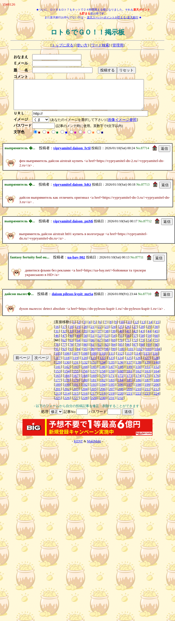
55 (120, 341)
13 (143, 328)
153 (58, 377)
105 (58, 359)
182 (103, 386)
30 (156, 332)
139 (147, 368)
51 (92, 341)
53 (106, 341)
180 (85, 386)
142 (67, 372)
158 (103, 377)
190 (67, 390)
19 (78, 332)
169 (93, 381)
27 (135, 332)
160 (120, 377)
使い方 (82, 45)
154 (67, 377)
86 (128, 350)
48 (71, 341)
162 (138, 377)
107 (76, 359)
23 (106, 332)
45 (156, 337)
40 (120, 337)
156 (85, 377)
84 (114, 350)
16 (57, 332)
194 (103, 390)
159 (111, 377)
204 (85, 395)
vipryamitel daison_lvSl (72, 154)
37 (99, 337)
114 (138, 359)
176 (156, 381)
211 (147, 395)
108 (85, 359)
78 (71, 350)
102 (139, 355)
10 (122, 328)
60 (156, 341)
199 (147, 390)
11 (129, 328)
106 (67, 359)
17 (64, 332)
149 (129, 372)
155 (76, 377)
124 (120, 363)
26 (128, 332)
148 (120, 372)
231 (111, 403)
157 (93, 377)
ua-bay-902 (76, 263)
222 (138, 399)
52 (99, 341)
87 (135, 350)
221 (129, 399)
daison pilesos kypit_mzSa (72, 300)
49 (78, 341)
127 (147, 363)
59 (149, 341)
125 (129, 363)
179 (76, 386)
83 (106, 350)
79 (78, 350)
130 (67, 368)
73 (142, 346)
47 (64, 341)
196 (120, 390)
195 (111, 390)
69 (114, 346)
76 (57, 350)
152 (156, 372)
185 (129, 386)
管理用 (117, 45)
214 (67, 399)
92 (64, 355)
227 (76, 403)
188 (156, 386)
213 (58, 399)
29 (149, 332)
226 (67, 403)
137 (129, 368)
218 (103, 399)
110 (103, 359)
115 (146, 359)
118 (66, 363)
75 (156, 346)
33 (71, 337)
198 (138, 390)
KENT (78, 447)
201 (58, 395)
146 (103, 372)
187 (147, 386)
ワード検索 (100, 45)
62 (64, 346)
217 (93, 399)
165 (58, 381)
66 (92, 346)
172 (120, 381)
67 (99, 346)
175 (147, 381)
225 (58, 403)
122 (102, 363)
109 (93, 359)
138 (138, 368)
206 (103, 395)
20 (85, 332)
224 (156, 399)
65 (85, 346)
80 (85, 350)
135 (111, 368)
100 (121, 355)
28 (142, 332)
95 (85, 355)
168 (85, 381)
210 (138, 395)
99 (114, 355)
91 (57, 355)
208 (120, 395)
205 (93, 395)
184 (120, 386)
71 (128, 346)
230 (103, 403)
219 (111, 399)
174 (138, 381)
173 (129, 381)
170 (103, 381)
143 (76, 372)
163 (147, 377)
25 (120, 332)
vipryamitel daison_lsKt (72, 190)
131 (76, 368)
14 (150, 328)
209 (129, 395)
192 (85, 390)
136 (120, 368)
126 (138, 363)
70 (120, 346)
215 (76, 399)
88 (142, 350)
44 (149, 337)
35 (85, 337)
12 (136, 328)
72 (135, 346)
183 (111, 386)
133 (93, 368)
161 (129, 377)
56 (128, 341)
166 (67, 381)
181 (93, 386)
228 (85, 403)
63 (71, 346)
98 (106, 355)
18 (71, 332)
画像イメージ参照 (123, 125)
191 (76, 390)
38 (106, 337)
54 (114, 341)
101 (131, 355)
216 (85, 399)
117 (58, 363)
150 (138, 372)
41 (128, 337)
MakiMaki (94, 447)
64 (78, 346)
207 (111, 395)
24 (114, 332)
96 (92, 355)
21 (92, 332)
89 (149, 350)
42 (135, 337)
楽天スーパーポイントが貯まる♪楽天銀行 (112, 17)
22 (99, 332)
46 (57, 341)
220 (120, 399)
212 (156, 395)
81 (92, 350)
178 (67, 386)
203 (76, 395)
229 (93, 403)
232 (120, 403)
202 (67, 395)
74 (149, 346)
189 (58, 390)
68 (106, 346)
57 (135, 341)
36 (92, 337)
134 (103, 368)
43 (142, 337)
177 (58, 386)
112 (120, 359)
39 (114, 337)
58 (142, 341)
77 (64, 350)
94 (78, 355)
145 (93, 372)
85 (120, 350)
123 (111, 363)
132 (85, 368)
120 (84, 363)
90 (156, 350)
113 (129, 359)
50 (85, 341)
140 (156, 368)
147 (111, 372)
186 (138, 386)
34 (78, 337)
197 (129, 390)
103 (148, 355)
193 (93, 390)
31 (57, 337)
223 (147, 399)
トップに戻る (62, 45)
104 (157, 355)
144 (85, 372)
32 (64, 337)
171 (111, 381)
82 (99, 350)
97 (99, 355)
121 (93, 363)
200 (156, 390)
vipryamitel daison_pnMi (73, 227)
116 (155, 359)
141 (58, 372)
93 (71, 355)
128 (156, 363)
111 (111, 359)
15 (157, 328)
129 (58, 368)
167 (76, 381)
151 (147, 372)
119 (75, 363)
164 (156, 377)
